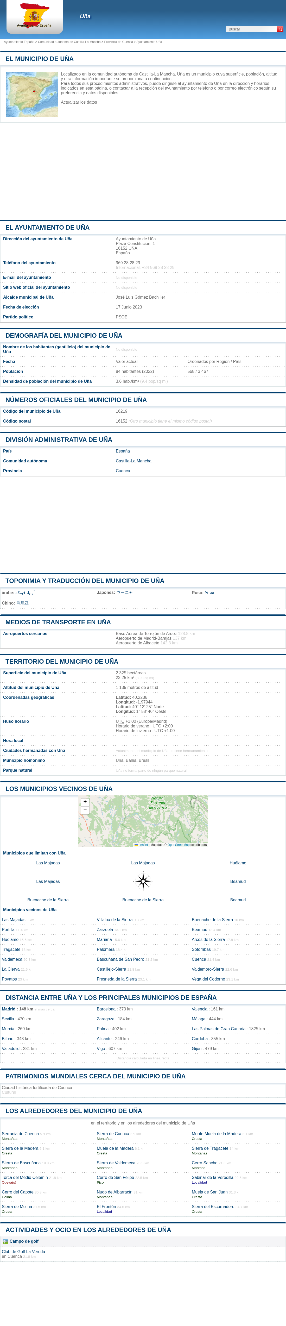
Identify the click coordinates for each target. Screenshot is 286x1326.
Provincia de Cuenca (118, 42)
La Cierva (11, 969)
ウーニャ (124, 592)
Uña (85, 16)
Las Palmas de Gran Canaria (218, 1029)
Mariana (104, 939)
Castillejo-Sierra (111, 969)
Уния (209, 592)
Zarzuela (105, 929)
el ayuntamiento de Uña (47, 227)
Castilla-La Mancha (133, 461)
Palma (103, 1029)
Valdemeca (12, 959)
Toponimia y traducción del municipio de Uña (84, 580)
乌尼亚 (22, 603)
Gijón (196, 1048)
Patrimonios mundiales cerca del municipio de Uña (95, 1076)
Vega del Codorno (208, 979)
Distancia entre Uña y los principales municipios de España (111, 997)
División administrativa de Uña (58, 439)
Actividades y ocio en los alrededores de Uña (88, 1229)
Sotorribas (201, 949)
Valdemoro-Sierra (208, 969)
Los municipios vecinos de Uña (59, 788)
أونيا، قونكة (24, 592)
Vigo (101, 1048)
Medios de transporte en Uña (58, 622)
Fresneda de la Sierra (117, 979)
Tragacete (11, 949)
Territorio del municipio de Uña (61, 661)
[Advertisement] (143, 171)
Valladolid (11, 1048)
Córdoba (200, 1038)
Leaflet (141, 845)
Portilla (8, 929)
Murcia (8, 1029)
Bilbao (7, 1038)
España (123, 451)
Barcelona (106, 1009)
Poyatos (9, 979)
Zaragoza (106, 1019)
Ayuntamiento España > (21, 42)
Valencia (199, 1009)
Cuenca (123, 471)
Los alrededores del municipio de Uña (73, 1110)
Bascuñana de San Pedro (120, 959)
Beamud (238, 881)
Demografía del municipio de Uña (63, 335)
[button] (85, 803)
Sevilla (8, 1019)
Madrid (8, 1009)
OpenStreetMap (179, 845)
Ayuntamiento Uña (149, 42)
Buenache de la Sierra (47, 900)
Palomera (106, 949)
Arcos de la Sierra (208, 939)
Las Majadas (48, 863)
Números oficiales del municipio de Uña (76, 399)
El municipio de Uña (39, 58)
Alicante (104, 1038)
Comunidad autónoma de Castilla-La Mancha (69, 42)
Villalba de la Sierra (115, 919)
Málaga (198, 1019)
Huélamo (238, 863)
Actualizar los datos (79, 102)
